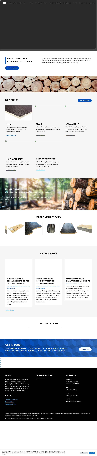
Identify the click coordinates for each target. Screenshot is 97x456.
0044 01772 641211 (71, 400)
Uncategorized (79, 294)
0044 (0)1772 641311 (72, 406)
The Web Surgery (48, 428)
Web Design (40, 428)
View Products (11, 135)
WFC (9, 296)
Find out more (12, 68)
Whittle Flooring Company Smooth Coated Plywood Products (18, 291)
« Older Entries (9, 320)
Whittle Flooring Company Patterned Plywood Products (45, 291)
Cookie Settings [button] (84, 453)
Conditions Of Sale (10, 414)
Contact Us (85, 359)
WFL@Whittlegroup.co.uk (74, 411)
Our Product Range (22, 296)
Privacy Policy (9, 412)
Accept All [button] (92, 453)
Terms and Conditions (11, 410)
